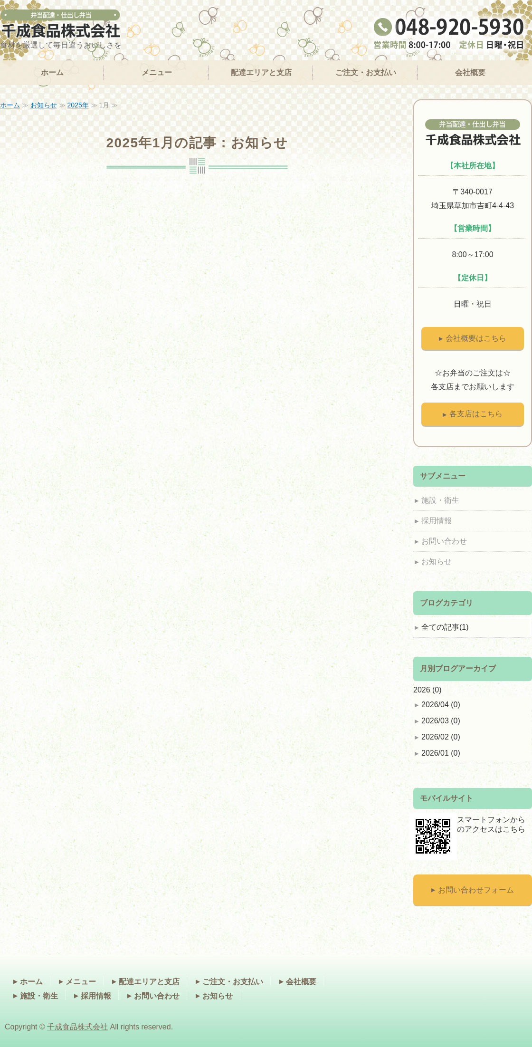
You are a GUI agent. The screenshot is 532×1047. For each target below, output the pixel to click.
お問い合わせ (444, 541)
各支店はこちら (476, 414)
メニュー (157, 72)
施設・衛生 (440, 500)
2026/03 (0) (440, 721)
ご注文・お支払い (365, 72)
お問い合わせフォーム (476, 890)
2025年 (78, 105)
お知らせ (43, 105)
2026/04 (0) (440, 705)
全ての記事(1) (445, 627)
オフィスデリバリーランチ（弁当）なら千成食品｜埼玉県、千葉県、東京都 (61, 24)
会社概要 (470, 72)
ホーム (52, 72)
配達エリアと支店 (261, 72)
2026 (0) (427, 690)
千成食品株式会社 (77, 1027)
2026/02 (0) (440, 737)
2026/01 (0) (440, 753)
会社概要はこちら (476, 338)
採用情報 (436, 521)
